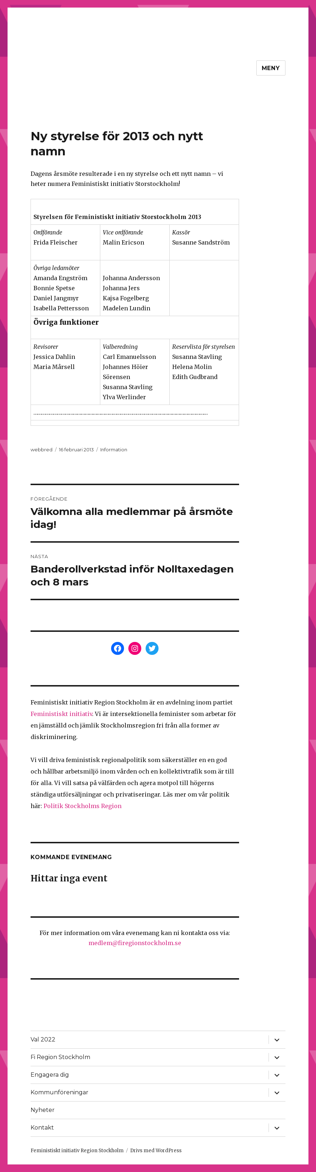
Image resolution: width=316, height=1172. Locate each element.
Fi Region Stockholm (60, 1057)
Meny (271, 68)
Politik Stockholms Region (82, 806)
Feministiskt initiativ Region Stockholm (77, 1151)
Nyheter (43, 1110)
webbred (41, 449)
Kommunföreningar (59, 1092)
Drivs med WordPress (156, 1151)
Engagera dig (50, 1074)
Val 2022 (43, 1039)
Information (113, 449)
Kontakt (42, 1127)
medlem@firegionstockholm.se (134, 943)
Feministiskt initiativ (61, 713)
